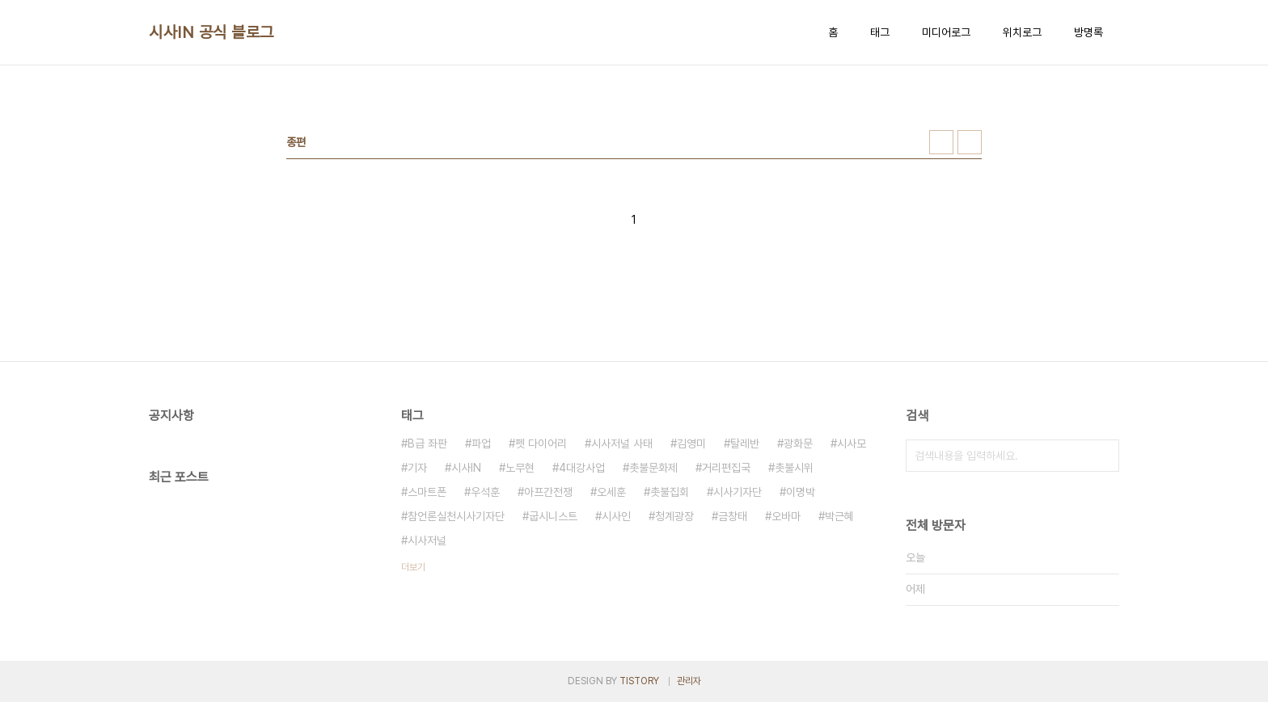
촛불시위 (794, 467)
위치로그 (1022, 32)
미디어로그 (946, 32)
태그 (880, 32)
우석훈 (485, 492)
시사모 (851, 443)
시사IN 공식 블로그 (211, 32)
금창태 (732, 516)
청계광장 (674, 516)
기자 (417, 467)
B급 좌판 (427, 443)
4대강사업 (582, 467)
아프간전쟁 (548, 492)
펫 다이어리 (541, 443)
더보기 (413, 567)
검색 (1103, 455)
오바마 (786, 516)
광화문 (798, 443)
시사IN (466, 467)
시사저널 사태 (622, 443)
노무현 (520, 467)
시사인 (616, 516)
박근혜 (839, 516)
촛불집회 (669, 492)
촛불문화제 (653, 467)
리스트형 (969, 142)
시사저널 (427, 540)
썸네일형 (941, 142)
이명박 (800, 492)
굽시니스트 (553, 516)
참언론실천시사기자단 (456, 516)
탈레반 (744, 443)
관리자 (689, 681)
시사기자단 (737, 492)
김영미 (691, 443)
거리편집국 (726, 467)
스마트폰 (427, 492)
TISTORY (639, 681)
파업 (481, 443)
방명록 (1088, 32)
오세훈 (611, 492)
